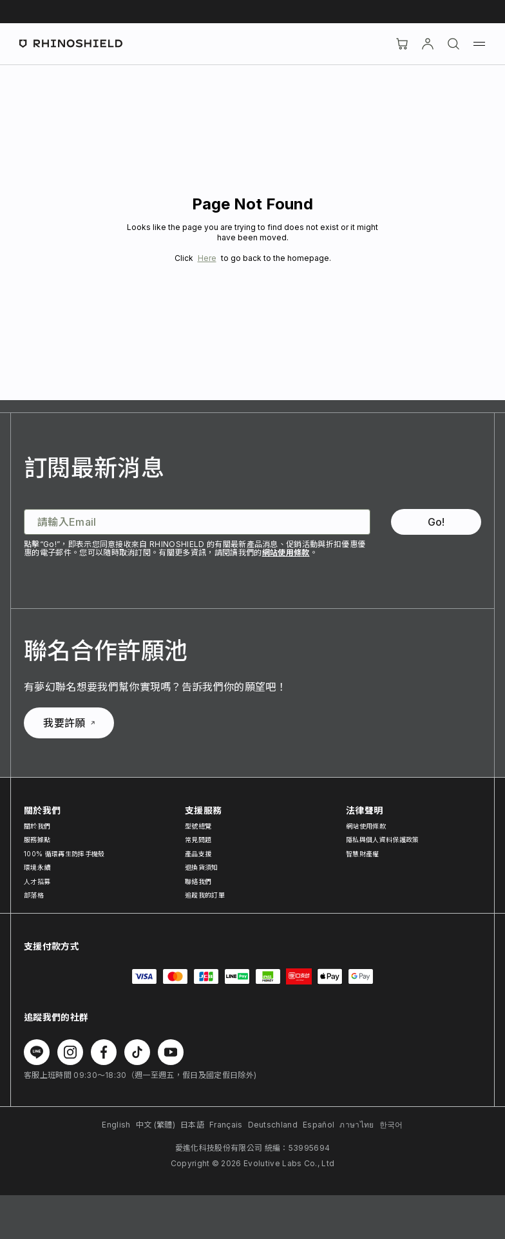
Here (207, 258)
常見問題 (198, 839)
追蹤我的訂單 (205, 895)
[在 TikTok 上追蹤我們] (137, 1052)
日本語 (192, 1124)
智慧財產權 (362, 854)
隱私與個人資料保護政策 (382, 839)
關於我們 (37, 826)
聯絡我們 (198, 881)
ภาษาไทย (356, 1124)
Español (318, 1124)
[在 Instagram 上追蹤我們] (70, 1052)
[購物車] (402, 43)
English (116, 1124)
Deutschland (273, 1124)
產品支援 (198, 854)
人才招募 (37, 881)
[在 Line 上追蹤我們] (37, 1052)
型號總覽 (198, 826)
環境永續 (37, 867)
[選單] (479, 43)
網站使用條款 (286, 552)
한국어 (391, 1124)
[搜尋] (453, 43)
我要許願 (68, 722)
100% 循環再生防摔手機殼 (64, 854)
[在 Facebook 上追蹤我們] (104, 1052)
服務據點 (37, 839)
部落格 (34, 895)
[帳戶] (427, 43)
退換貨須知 (201, 867)
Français (226, 1124)
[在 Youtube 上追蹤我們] (171, 1052)
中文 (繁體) (155, 1124)
